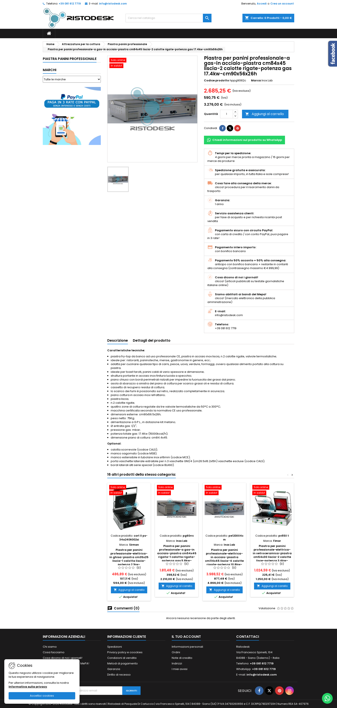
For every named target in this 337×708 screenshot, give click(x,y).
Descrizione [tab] (117, 340)
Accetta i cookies (42, 696)
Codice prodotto (216, 80)
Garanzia (113, 669)
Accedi (262, 3)
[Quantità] (226, 114)
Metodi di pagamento (122, 663)
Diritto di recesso (119, 675)
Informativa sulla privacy (28, 687)
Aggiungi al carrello (264, 113)
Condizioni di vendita (121, 658)
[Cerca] (168, 18)
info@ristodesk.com (113, 3)
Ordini (176, 652)
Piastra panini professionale (70, 58)
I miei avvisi (179, 669)
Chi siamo (50, 647)
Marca (256, 80)
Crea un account (282, 3)
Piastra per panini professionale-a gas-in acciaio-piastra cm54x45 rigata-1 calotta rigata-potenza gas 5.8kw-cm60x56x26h (176, 555)
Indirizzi (177, 663)
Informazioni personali (187, 647)
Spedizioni (114, 647)
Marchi (49, 69)
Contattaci (247, 636)
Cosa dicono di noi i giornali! (62, 658)
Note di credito (182, 658)
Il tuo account (186, 636)
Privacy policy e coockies (124, 652)
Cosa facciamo (53, 652)
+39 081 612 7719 (70, 3)
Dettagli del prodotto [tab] (151, 340)
